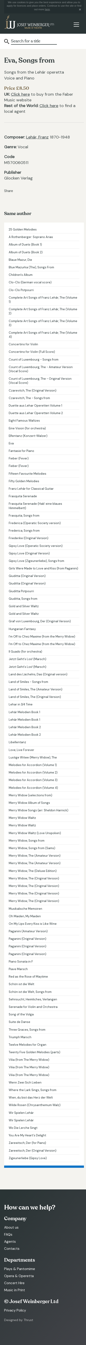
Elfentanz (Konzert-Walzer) (28, 436)
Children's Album (21, 275)
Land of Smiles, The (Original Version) (35, 697)
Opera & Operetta (19, 1276)
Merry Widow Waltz (22, 818)
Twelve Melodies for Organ (27, 1045)
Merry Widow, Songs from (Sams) (32, 848)
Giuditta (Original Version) (27, 576)
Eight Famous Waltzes (24, 421)
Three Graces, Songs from (27, 1030)
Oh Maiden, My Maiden (25, 916)
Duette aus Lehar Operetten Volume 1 (35, 405)
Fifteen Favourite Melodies (27, 474)
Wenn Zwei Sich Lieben (25, 1082)
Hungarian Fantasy (22, 629)
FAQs (8, 1234)
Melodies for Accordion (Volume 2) (33, 772)
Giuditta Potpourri (21, 591)
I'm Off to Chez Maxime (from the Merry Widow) (42, 636)
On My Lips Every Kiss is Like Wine (33, 924)
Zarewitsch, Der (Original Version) (32, 1151)
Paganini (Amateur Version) (28, 931)
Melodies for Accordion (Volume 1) (33, 765)
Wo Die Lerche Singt (23, 1128)
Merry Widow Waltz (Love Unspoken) (35, 833)
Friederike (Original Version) (28, 538)
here (47, 9)
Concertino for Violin (23, 344)
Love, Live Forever (21, 750)
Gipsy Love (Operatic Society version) (36, 546)
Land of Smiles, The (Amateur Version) (35, 689)
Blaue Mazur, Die (20, 260)
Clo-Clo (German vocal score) (30, 282)
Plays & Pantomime (19, 1269)
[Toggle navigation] (76, 24)
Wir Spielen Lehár (21, 1113)
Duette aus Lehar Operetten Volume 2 (36, 413)
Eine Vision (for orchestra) (27, 428)
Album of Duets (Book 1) (25, 244)
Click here (20, 94)
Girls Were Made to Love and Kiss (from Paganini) (43, 568)
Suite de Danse (19, 1022)
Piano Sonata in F (21, 961)
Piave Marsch (18, 969)
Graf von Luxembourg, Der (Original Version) (40, 621)
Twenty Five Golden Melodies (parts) (34, 1052)
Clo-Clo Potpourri (21, 290)
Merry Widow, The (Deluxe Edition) (33, 871)
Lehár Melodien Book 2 (25, 727)
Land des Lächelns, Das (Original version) (38, 674)
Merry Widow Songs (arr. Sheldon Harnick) (38, 810)
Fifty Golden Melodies (24, 481)
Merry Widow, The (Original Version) (34, 878)
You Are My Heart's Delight (27, 1135)
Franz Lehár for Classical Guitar (31, 489)
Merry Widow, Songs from (26, 841)
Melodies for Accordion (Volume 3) (33, 780)
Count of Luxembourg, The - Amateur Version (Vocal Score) (41, 369)
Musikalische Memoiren (25, 909)
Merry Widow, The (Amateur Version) (35, 856)
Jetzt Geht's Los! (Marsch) (27, 659)
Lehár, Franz (37, 137)
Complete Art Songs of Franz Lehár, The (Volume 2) (43, 311)
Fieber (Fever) (19, 458)
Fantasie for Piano (21, 451)
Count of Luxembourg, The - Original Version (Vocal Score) (40, 381)
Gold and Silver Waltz (24, 606)
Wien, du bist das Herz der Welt (31, 1097)
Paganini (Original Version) (27, 939)
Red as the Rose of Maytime (28, 977)
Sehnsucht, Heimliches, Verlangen (33, 999)
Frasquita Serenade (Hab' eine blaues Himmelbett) (35, 506)
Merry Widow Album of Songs (29, 803)
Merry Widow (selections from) (30, 795)
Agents (10, 1241)
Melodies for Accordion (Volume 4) (33, 788)
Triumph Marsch (20, 1037)
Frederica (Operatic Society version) (35, 523)
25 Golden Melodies (23, 229)
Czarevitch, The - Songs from (29, 398)
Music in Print (14, 1290)
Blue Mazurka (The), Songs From (31, 267)
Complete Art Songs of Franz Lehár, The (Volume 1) (43, 300)
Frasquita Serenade (23, 496)
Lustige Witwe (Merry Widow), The (33, 757)
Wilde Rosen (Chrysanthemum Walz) (35, 1105)
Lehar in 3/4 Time (21, 704)
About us (11, 1227)
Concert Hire (14, 1283)
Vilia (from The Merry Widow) (29, 1060)
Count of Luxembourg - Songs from (33, 359)
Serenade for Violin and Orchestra (33, 1007)
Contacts (11, 1248)
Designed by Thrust (18, 1320)
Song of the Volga (21, 1014)
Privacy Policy (15, 1310)
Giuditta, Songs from (23, 599)
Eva (11, 443)
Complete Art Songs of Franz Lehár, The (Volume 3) (43, 323)
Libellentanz (17, 742)
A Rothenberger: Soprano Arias (31, 237)
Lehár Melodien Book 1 (24, 712)
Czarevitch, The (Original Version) (32, 390)
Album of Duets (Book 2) (26, 252)
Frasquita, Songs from (24, 516)
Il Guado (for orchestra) (25, 651)
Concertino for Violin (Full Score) (32, 352)
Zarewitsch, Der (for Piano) (27, 1143)
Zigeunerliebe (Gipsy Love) (28, 1158)
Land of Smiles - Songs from (28, 682)
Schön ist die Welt (21, 984)
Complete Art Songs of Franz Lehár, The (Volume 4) (43, 335)
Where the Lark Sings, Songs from (32, 1090)
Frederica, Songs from (24, 531)
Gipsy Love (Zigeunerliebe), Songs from (36, 561)
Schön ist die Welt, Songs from (30, 992)
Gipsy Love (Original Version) (29, 553)
